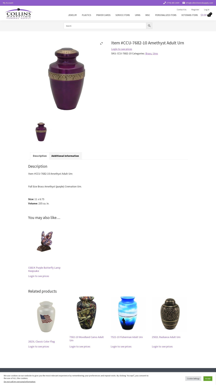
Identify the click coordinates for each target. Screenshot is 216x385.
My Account (8, 2)
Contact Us (181, 9)
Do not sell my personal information (19, 381)
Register (195, 9)
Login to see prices (121, 49)
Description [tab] (40, 156)
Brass (148, 53)
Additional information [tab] (65, 156)
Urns (155, 53)
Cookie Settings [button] (193, 378)
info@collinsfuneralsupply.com (197, 2)
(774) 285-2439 (171, 2)
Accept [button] (208, 378)
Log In (206, 9)
